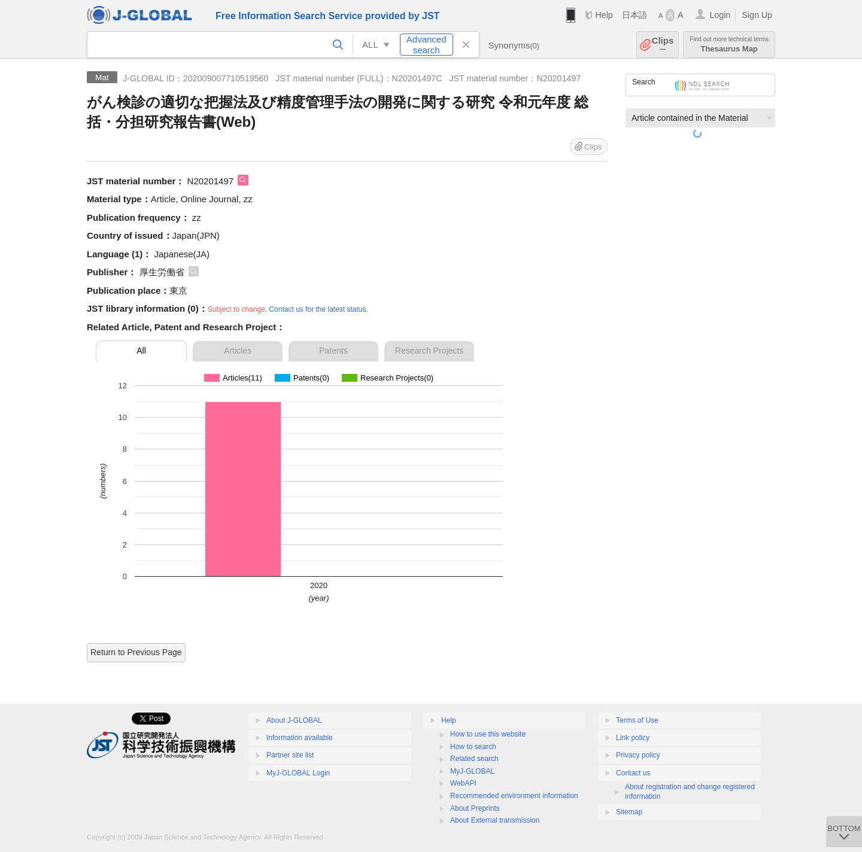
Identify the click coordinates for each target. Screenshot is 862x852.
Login (719, 15)
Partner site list (290, 755)
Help (603, 15)
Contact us (633, 773)
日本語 (634, 15)
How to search (473, 747)
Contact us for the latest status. (318, 309)
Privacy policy (638, 755)
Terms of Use (637, 720)
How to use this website (488, 734)
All (141, 350)
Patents (333, 350)
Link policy (632, 738)
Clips (663, 44)
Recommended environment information (514, 796)
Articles (237, 350)
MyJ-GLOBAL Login (298, 773)
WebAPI (463, 783)
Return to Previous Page (136, 652)
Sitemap (629, 812)
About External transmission (494, 820)
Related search (474, 758)
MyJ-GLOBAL (472, 771)
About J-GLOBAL (294, 720)
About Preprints (475, 808)
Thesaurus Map (729, 44)
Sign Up (757, 15)
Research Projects (429, 350)
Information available (299, 738)
